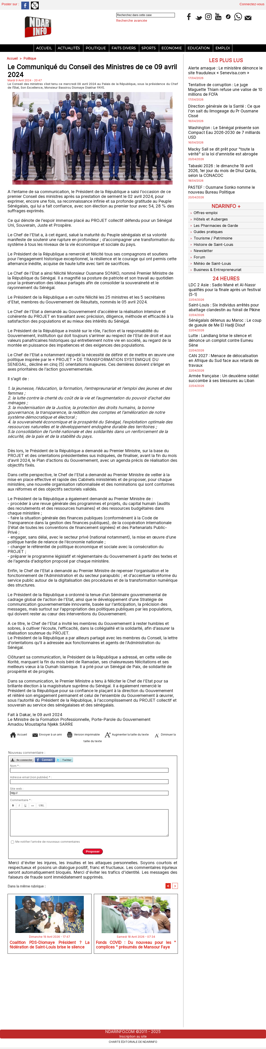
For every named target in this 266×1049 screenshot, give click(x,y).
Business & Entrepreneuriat (216, 264)
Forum (197, 252)
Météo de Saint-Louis (211, 258)
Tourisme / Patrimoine (211, 235)
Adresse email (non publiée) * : (31, 847)
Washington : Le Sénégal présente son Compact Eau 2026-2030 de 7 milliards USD (225, 132)
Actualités (69, 48)
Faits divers (124, 48)
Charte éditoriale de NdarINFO (133, 1041)
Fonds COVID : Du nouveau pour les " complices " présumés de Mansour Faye (136, 1015)
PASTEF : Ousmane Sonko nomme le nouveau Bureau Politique (223, 189)
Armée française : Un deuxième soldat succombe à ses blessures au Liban (225, 372)
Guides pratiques (207, 229)
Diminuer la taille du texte (100, 809)
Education (199, 48)
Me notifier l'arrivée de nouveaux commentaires (47, 912)
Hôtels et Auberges (209, 218)
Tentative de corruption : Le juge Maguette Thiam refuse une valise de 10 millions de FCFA (225, 89)
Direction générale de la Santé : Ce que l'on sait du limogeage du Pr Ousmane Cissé (225, 111)
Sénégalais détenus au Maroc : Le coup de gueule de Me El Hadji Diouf (223, 316)
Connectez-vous (252, 4)
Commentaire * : (21, 870)
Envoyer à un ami (55, 802)
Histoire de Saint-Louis (212, 241)
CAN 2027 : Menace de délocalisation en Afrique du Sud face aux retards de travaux (225, 354)
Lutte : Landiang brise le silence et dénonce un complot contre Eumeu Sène (222, 334)
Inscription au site (133, 1036)
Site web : (16, 858)
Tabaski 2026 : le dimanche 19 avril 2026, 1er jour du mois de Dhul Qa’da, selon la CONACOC (223, 170)
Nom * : (15, 836)
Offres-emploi (203, 212)
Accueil (44, 48)
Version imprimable (102, 802)
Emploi (222, 48)
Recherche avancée (131, 20)
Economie (172, 48)
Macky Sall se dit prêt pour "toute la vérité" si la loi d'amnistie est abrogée (223, 151)
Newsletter (201, 246)
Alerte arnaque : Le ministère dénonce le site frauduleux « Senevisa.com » (224, 70)
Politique (96, 48)
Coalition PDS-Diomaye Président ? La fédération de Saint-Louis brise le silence (50, 1015)
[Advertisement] (93, 96)
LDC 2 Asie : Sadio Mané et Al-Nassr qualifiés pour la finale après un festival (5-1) (225, 283)
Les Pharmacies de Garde (215, 224)
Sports (149, 48)
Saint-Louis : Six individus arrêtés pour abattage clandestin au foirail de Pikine (225, 301)
